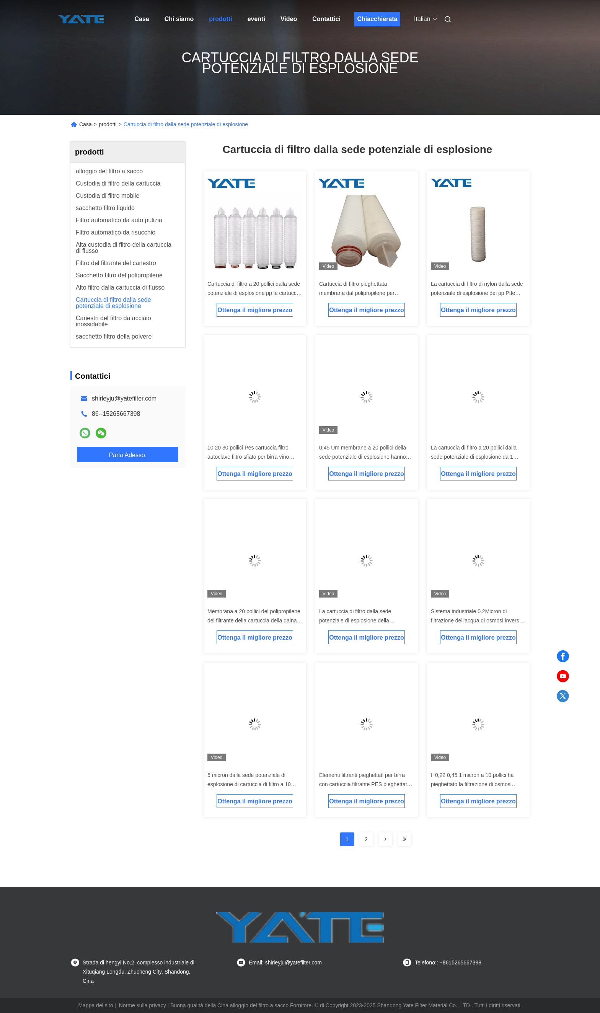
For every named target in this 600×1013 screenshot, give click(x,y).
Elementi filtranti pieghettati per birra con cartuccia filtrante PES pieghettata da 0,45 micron (364, 784)
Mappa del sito (95, 1005)
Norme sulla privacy (142, 1005)
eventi (256, 19)
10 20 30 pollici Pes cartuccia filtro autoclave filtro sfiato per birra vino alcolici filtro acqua (248, 457)
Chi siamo (179, 19)
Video (288, 19)
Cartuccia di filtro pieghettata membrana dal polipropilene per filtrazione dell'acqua (357, 293)
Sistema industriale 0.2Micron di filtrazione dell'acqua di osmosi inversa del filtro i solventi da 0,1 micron (476, 620)
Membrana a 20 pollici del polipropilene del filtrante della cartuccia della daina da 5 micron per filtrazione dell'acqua (253, 620)
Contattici (326, 19)
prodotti (220, 19)
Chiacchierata (377, 19)
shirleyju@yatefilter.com (124, 398)
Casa (142, 19)
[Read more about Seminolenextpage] (385, 839)
